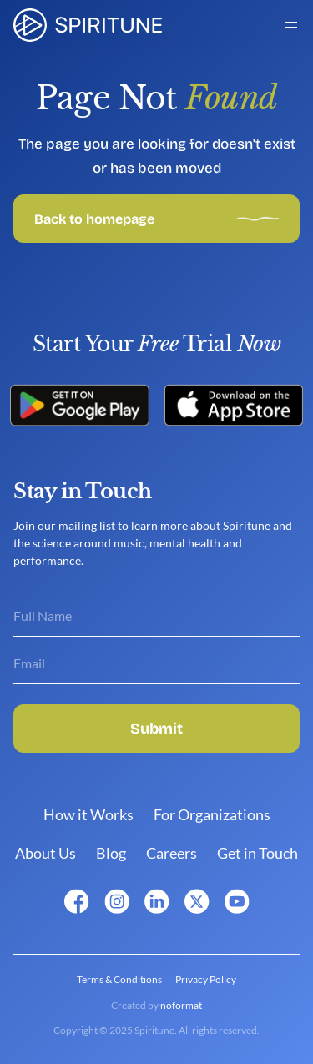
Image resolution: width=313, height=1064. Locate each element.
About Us (45, 853)
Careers (171, 853)
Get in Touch (257, 853)
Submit (156, 728)
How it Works (88, 814)
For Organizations (212, 814)
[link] (87, 25)
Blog (111, 853)
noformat (181, 1005)
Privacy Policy (205, 979)
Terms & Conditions (119, 979)
